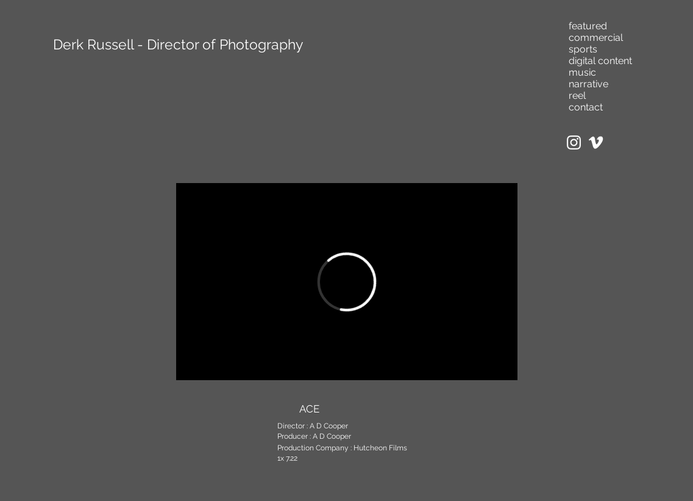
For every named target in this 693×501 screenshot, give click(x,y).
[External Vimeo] (346, 281)
